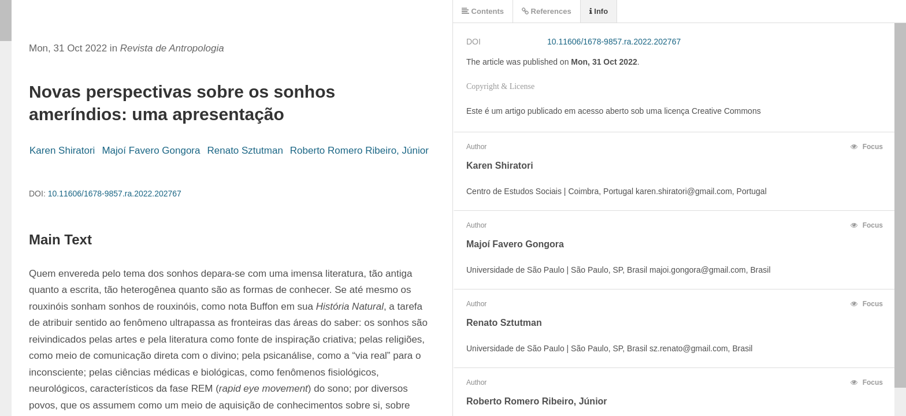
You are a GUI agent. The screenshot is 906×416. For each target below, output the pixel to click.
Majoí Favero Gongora (151, 150)
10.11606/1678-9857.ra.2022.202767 (114, 193)
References (546, 11)
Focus (867, 147)
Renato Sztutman (245, 150)
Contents (483, 11)
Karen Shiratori (62, 150)
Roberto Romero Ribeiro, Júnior (359, 150)
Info (598, 11)
